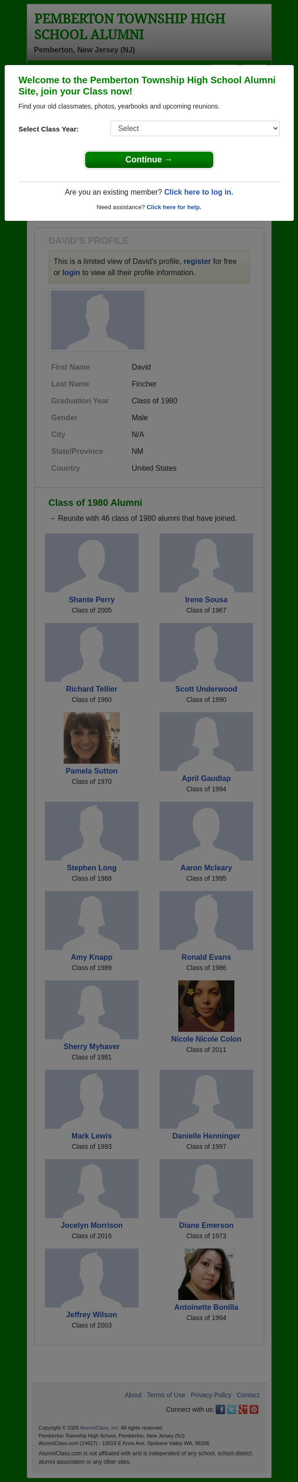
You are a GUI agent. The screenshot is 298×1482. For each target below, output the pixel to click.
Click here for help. (173, 207)
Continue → (149, 159)
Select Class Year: (49, 129)
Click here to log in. (198, 192)
